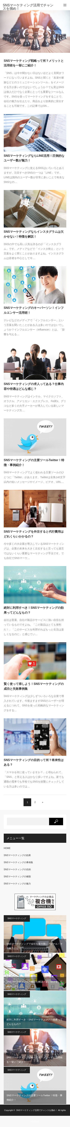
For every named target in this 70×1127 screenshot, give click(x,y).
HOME (7, 848)
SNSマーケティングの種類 (17, 876)
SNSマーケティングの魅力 (17, 883)
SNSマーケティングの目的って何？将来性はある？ (34, 762)
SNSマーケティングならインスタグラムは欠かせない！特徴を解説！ (34, 234)
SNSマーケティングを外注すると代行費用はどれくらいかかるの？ (34, 534)
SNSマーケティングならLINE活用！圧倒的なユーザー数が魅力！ (34, 158)
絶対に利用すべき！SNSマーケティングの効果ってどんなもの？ (34, 610)
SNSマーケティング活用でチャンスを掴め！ (36, 1110)
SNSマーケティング (16, 918)
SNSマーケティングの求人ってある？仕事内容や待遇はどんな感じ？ (34, 386)
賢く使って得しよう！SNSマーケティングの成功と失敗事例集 (34, 686)
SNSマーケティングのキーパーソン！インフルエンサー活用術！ (34, 310)
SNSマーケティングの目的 (17, 869)
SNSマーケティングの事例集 (18, 862)
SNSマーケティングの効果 (17, 855)
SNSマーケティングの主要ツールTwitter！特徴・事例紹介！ (34, 463)
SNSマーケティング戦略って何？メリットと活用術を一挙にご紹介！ (34, 63)
